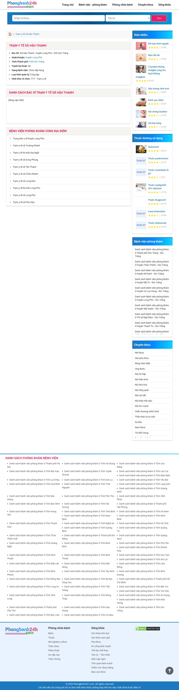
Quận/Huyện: (18, 57)
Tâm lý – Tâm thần (100, 654)
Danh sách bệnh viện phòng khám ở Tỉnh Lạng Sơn (144, 484)
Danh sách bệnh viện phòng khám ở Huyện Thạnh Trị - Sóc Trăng (152, 324)
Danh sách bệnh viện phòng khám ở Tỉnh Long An (34, 586)
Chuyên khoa (145, 4)
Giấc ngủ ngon (98, 659)
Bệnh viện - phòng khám (93, 4)
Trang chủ (68, 4)
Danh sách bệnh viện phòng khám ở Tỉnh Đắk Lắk (34, 563)
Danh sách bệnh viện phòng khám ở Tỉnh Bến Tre (143, 586)
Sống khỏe (164, 4)
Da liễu (138, 422)
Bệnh (50, 633)
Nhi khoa (139, 352)
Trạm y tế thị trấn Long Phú (24, 188)
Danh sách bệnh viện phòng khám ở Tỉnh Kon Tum (144, 555)
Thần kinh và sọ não (145, 416)
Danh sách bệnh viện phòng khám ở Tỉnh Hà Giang (89, 463)
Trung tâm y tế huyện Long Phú (26, 138)
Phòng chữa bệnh (122, 4)
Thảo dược (53, 646)
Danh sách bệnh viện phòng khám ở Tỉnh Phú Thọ (89, 496)
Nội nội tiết (140, 395)
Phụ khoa (96, 642)
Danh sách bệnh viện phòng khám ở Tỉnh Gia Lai (143, 559)
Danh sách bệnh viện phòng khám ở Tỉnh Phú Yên (144, 543)
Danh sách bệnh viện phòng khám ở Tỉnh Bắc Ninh (34, 503)
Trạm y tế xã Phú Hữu (21, 202)
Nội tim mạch (142, 406)
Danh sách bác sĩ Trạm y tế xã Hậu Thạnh (41, 92)
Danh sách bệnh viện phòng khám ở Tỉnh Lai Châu (34, 479)
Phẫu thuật (53, 650)
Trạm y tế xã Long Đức (21, 181)
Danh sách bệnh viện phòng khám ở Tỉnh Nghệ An (89, 523)
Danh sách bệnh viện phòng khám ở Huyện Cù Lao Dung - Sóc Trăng (152, 290)
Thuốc (51, 637)
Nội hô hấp (140, 374)
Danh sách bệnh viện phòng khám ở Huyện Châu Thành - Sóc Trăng (152, 263)
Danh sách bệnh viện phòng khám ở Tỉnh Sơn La (88, 479)
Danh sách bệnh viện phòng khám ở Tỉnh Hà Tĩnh (143, 523)
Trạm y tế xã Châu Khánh (23, 174)
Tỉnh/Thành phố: (20, 61)
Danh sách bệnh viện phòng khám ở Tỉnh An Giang (144, 595)
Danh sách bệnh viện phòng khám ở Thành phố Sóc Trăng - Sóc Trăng (152, 253)
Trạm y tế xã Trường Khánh (24, 145)
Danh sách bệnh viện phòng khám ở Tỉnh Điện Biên (144, 475)
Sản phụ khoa (142, 358)
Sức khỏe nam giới (100, 637)
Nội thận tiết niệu (143, 400)
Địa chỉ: (15, 53)
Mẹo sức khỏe (98, 672)
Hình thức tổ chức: (21, 78)
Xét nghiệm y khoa (57, 642)
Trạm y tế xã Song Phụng (23, 159)
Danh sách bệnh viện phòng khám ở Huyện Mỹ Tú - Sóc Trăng (152, 281)
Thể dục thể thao (99, 650)
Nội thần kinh (141, 379)
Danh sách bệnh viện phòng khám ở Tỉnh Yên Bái (143, 479)
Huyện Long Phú (34, 57)
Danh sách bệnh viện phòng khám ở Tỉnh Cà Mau (88, 615)
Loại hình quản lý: (21, 74)
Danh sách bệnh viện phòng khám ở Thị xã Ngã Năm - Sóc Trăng (152, 316)
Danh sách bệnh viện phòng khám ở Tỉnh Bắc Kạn (34, 471)
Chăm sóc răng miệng (102, 667)
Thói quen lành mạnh (101, 663)
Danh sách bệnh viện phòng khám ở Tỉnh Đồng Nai (34, 579)
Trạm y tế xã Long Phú (21, 195)
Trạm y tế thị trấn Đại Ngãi (23, 152)
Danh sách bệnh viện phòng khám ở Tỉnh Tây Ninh (89, 571)
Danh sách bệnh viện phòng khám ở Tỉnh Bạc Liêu (34, 615)
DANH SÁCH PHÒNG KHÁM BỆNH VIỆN (31, 458)
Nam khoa (140, 427)
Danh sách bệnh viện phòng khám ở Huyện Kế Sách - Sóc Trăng (152, 272)
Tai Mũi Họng (141, 432)
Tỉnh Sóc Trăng (36, 61)
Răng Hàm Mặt (142, 363)
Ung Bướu (140, 368)
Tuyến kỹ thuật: (19, 66)
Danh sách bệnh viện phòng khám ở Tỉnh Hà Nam (144, 511)
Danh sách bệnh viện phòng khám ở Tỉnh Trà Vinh (144, 591)
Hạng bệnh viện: (20, 70)
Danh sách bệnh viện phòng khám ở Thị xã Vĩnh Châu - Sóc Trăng (152, 333)
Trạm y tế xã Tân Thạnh (22, 167)
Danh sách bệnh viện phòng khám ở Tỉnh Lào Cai (143, 471)
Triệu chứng (54, 659)
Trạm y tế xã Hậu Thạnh (27, 45)
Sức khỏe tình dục (100, 633)
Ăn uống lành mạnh (101, 646)
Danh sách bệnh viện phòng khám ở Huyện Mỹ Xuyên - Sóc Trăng (152, 307)
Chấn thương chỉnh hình (147, 411)
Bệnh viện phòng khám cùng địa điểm (38, 131)
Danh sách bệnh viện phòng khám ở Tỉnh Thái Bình (89, 511)
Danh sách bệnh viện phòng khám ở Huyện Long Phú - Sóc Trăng (152, 298)
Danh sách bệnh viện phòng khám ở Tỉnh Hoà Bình (34, 484)
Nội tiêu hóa (141, 384)
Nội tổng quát (142, 390)
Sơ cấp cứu (54, 654)
